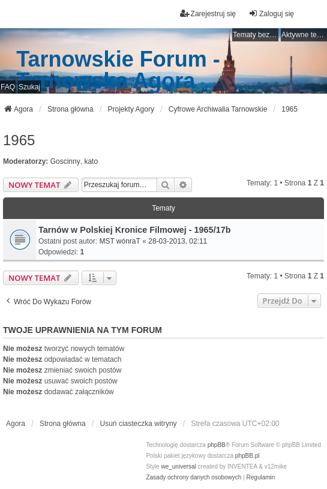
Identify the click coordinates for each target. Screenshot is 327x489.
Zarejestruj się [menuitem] (208, 13)
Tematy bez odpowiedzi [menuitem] (255, 35)
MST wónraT (119, 241)
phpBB (217, 445)
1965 (19, 140)
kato (91, 161)
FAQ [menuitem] (8, 87)
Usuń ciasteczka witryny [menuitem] (138, 423)
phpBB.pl (247, 455)
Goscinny (65, 161)
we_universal (178, 466)
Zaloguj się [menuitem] (271, 13)
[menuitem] (193, 477)
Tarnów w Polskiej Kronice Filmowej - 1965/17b (134, 230)
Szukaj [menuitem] (29, 87)
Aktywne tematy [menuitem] (304, 35)
